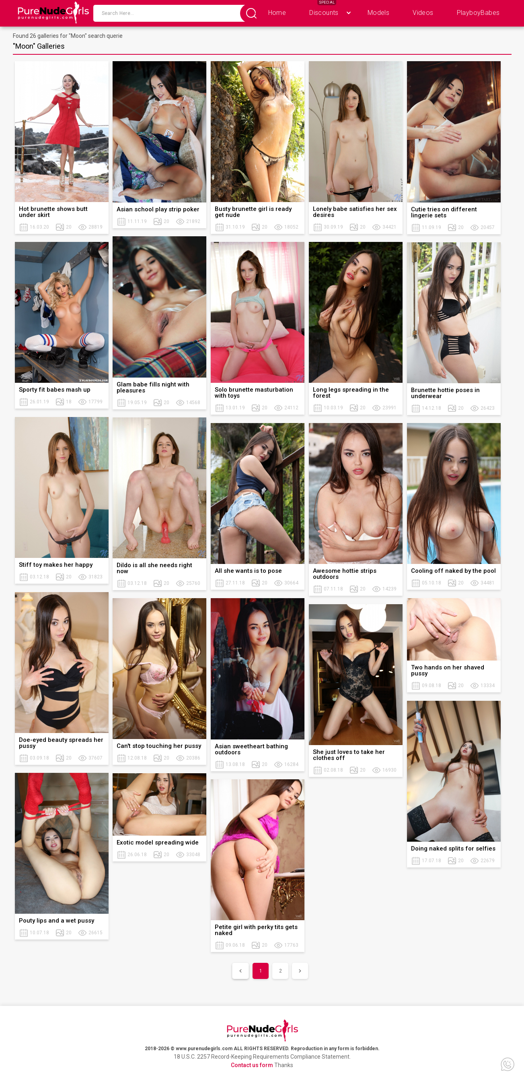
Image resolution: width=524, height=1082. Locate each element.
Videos (423, 13)
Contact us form (252, 1065)
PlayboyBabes (478, 13)
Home (277, 13)
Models (378, 13)
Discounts (324, 13)
